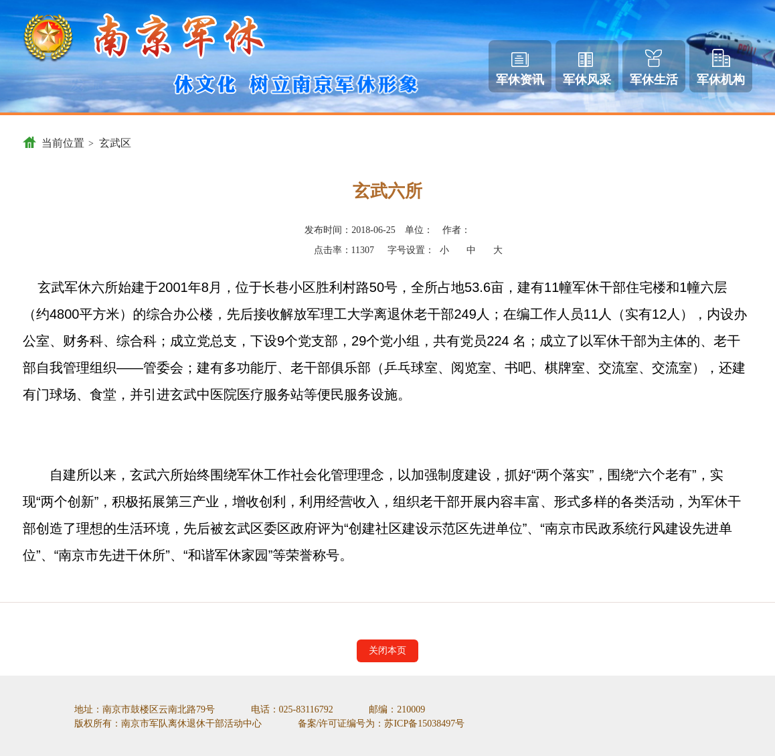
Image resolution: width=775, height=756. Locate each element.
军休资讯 (520, 69)
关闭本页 (387, 651)
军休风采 (587, 69)
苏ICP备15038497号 (424, 724)
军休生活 (654, 68)
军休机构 (721, 67)
